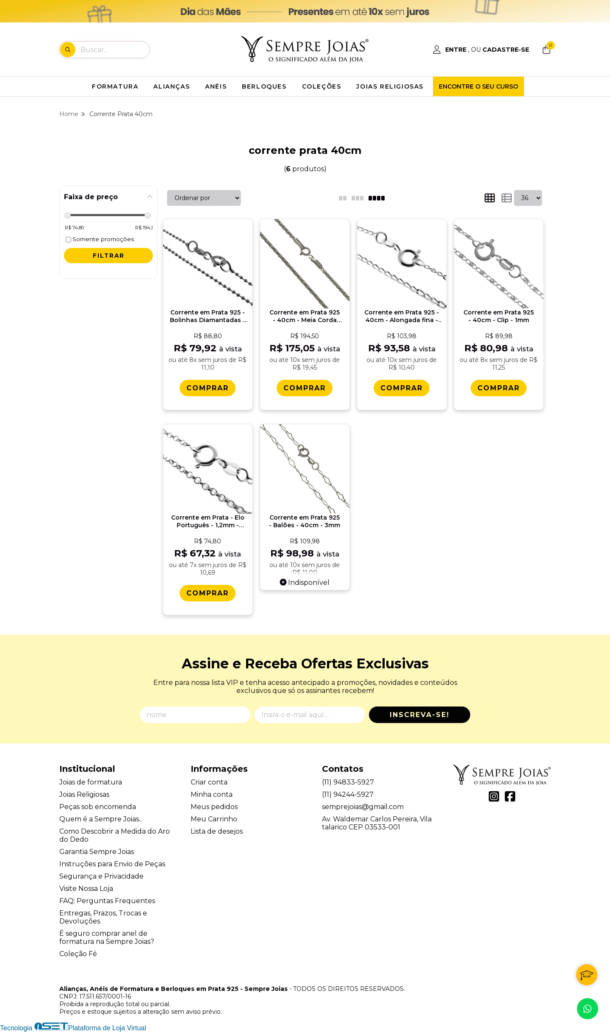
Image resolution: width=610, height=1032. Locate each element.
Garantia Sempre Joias (96, 852)
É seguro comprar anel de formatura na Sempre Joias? (106, 937)
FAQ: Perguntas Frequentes (107, 901)
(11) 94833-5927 (348, 782)
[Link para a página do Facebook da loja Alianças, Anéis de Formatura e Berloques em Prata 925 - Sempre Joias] (510, 796)
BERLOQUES (264, 86)
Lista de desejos (217, 831)
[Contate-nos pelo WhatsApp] (587, 1008)
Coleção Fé (78, 954)
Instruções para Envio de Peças (112, 864)
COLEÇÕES (321, 86)
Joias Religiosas (84, 794)
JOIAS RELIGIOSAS (390, 86)
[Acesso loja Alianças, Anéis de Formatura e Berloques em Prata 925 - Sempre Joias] (481, 49)
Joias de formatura (90, 782)
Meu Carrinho (214, 819)
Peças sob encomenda (97, 807)
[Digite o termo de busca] (114, 49)
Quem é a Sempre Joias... (101, 819)
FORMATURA (115, 86)
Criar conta (209, 782)
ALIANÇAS (171, 86)
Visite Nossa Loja (86, 889)
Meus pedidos (214, 807)
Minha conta (212, 794)
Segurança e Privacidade (101, 876)
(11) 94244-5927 (348, 794)
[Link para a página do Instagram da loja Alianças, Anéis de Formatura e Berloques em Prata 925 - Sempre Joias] (494, 796)
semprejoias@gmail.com (363, 807)
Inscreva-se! (419, 715)
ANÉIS (216, 86)
